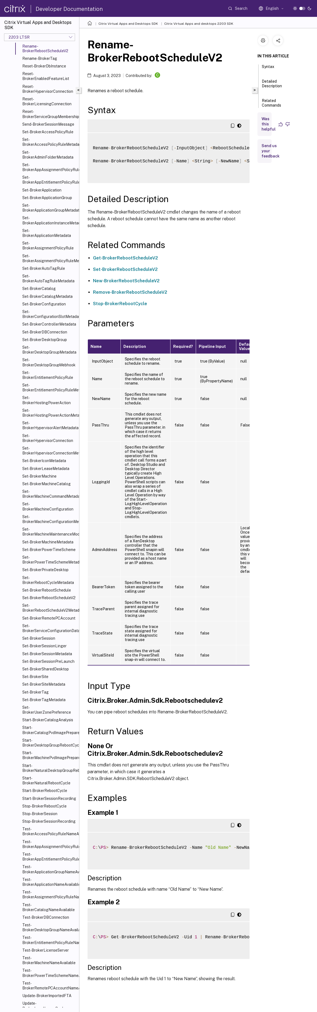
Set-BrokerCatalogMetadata (47, 296)
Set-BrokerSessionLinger (44, 646)
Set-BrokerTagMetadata (44, 700)
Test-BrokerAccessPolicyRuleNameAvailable (49, 831)
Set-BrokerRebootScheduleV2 (49, 598)
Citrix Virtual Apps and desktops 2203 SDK (198, 24)
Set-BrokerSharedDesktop (45, 669)
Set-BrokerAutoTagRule (43, 268)
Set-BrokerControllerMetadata (49, 324)
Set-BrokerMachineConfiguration (47, 506)
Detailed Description (272, 86)
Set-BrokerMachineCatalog (46, 484)
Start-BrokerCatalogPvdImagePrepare (49, 730)
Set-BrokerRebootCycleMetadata (48, 580)
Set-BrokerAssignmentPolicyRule (48, 245)
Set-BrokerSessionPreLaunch (48, 661)
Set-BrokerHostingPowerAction (46, 400)
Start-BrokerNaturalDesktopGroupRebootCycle (49, 768)
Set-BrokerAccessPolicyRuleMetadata (49, 142)
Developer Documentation (69, 9)
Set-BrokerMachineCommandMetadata (49, 494)
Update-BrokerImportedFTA (47, 996)
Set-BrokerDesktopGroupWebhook (49, 362)
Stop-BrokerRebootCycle (44, 806)
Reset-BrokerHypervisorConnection (47, 89)
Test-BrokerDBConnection (45, 917)
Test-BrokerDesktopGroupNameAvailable (49, 927)
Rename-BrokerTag (39, 58)
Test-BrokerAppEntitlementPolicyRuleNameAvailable (49, 856)
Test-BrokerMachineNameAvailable (49, 960)
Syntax (268, 69)
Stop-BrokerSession (39, 814)
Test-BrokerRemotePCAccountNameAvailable (49, 985)
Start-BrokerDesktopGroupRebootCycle (49, 742)
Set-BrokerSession (38, 638)
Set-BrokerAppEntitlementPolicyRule (49, 179)
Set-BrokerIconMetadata (44, 461)
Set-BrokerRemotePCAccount (48, 618)
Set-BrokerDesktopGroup (44, 340)
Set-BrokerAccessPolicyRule (47, 132)
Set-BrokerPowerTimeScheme (49, 549)
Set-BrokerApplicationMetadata (46, 233)
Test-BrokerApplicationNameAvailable (49, 882)
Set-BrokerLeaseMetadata (45, 468)
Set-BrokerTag (35, 692)
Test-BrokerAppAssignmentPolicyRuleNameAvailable (49, 844)
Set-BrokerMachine (39, 476)
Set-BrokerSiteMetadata (43, 684)
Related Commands (271, 105)
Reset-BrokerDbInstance (44, 66)
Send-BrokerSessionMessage (48, 124)
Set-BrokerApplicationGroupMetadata (49, 207)
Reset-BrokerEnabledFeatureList (45, 76)
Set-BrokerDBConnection (44, 332)
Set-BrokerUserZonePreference (46, 709)
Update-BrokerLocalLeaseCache (44, 1005)
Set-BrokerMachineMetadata (47, 542)
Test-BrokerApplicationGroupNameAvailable (49, 869)
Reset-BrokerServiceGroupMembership (49, 114)
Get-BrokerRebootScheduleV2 (125, 258)
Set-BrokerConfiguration (44, 304)
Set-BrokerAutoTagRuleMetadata (48, 278)
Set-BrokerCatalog (39, 288)
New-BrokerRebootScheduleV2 (126, 280)
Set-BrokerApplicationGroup (47, 198)
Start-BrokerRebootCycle (44, 790)
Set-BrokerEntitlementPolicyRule (47, 375)
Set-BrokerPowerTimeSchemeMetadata (49, 559)
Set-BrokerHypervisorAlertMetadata (49, 425)
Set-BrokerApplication (41, 190)
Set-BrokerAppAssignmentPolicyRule (49, 167)
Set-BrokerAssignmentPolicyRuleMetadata (49, 258)
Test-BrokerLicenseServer (45, 950)
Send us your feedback (270, 151)
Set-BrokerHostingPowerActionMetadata (49, 412)
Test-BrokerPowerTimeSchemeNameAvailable (49, 972)
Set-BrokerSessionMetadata (47, 654)
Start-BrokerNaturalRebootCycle (46, 780)
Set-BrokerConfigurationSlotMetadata (49, 314)
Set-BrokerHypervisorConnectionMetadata (49, 450)
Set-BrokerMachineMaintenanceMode (49, 531)
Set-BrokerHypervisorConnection (47, 438)
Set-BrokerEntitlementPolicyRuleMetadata (49, 387)
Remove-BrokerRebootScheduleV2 (130, 292)
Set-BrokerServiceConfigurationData (49, 628)
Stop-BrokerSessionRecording (49, 821)
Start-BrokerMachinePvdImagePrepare (49, 755)
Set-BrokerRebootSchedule (46, 590)
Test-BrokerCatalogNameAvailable (48, 907)
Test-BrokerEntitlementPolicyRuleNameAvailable (49, 940)
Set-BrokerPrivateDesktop (45, 570)
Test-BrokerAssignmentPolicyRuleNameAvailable (49, 894)
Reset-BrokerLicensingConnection (47, 101)
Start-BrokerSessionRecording (49, 798)
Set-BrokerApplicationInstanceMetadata (49, 220)
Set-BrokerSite (35, 676)
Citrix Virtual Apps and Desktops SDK (128, 24)
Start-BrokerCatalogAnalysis (47, 720)
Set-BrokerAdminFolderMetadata (47, 154)
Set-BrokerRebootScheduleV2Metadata (49, 607)
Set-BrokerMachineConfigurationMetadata (49, 519)
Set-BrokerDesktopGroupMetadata (49, 349)
